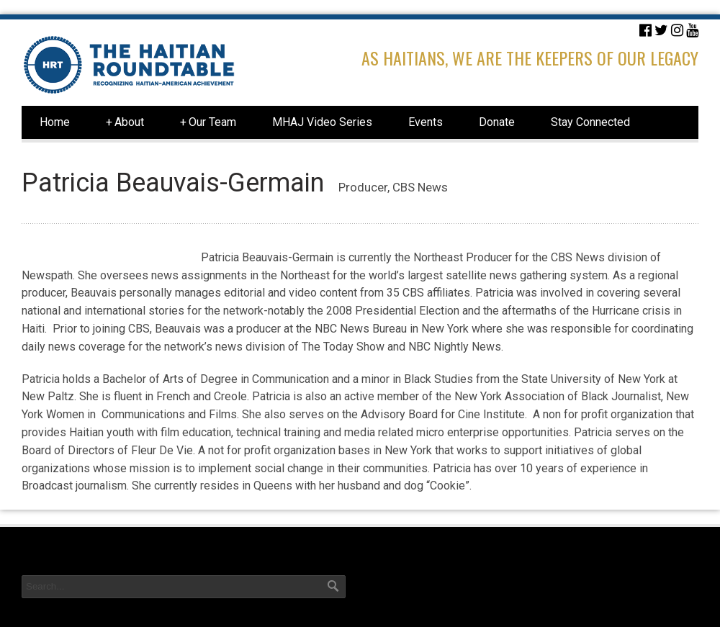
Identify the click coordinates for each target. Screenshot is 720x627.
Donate (497, 122)
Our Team (208, 122)
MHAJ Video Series (322, 122)
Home (55, 122)
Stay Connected (590, 122)
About (125, 122)
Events (425, 122)
